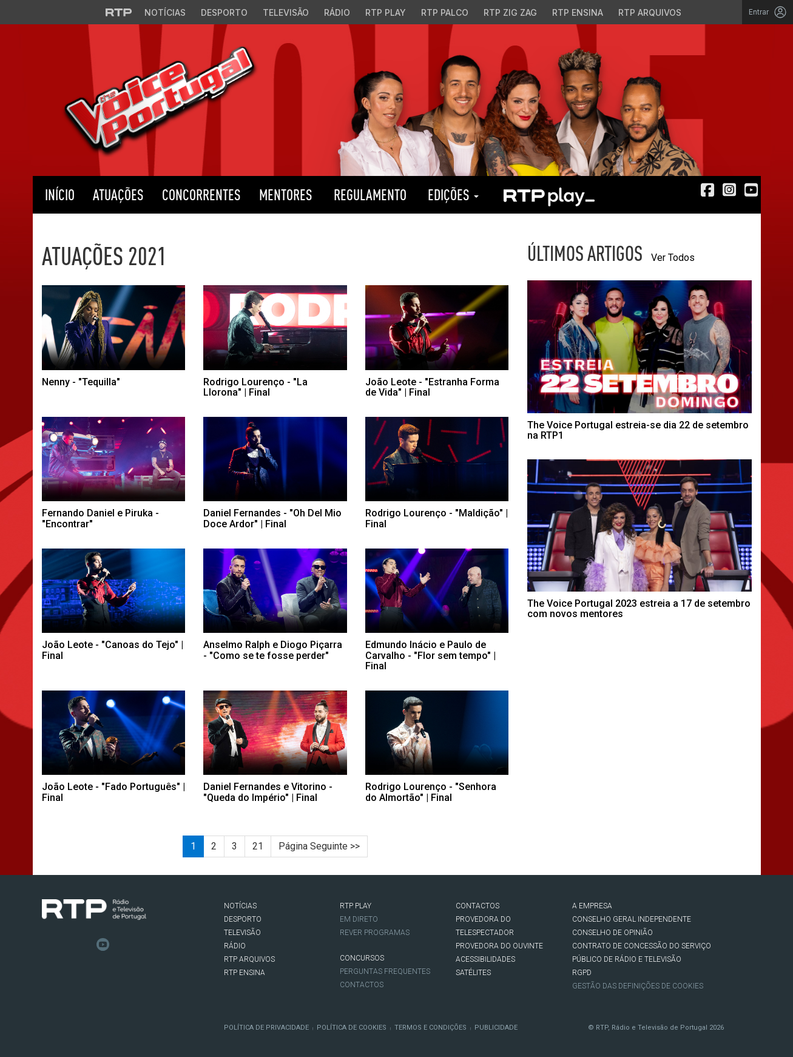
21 (257, 846)
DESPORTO (243, 919)
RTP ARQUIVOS (249, 959)
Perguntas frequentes (385, 971)
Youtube (103, 944)
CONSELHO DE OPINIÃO (612, 932)
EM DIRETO (359, 919)
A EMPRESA (592, 906)
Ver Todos (673, 257)
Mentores (285, 194)
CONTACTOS (477, 906)
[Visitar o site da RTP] (119, 12)
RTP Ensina (244, 972)
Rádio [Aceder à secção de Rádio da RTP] (337, 12)
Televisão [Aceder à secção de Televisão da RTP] (286, 12)
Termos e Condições (430, 1028)
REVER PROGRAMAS (375, 932)
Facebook (48, 944)
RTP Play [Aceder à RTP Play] (385, 12)
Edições (452, 194)
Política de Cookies (351, 1028)
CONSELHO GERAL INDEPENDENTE (631, 919)
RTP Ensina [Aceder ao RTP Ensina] (577, 12)
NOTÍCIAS (240, 906)
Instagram (85, 944)
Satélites (473, 972)
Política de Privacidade (266, 1028)
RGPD (582, 972)
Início (58, 194)
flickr (121, 944)
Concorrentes (201, 194)
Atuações (118, 194)
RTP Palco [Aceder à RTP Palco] (444, 12)
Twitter (66, 944)
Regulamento (369, 194)
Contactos (361, 985)
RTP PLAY (548, 195)
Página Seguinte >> (319, 846)
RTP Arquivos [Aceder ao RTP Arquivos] (649, 12)
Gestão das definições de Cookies (637, 986)
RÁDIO (235, 946)
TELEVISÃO (242, 932)
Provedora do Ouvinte (499, 946)
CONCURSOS (362, 958)
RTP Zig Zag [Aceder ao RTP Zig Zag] (510, 12)
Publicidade (496, 1028)
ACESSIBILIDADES (485, 959)
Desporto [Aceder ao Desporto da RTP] (224, 12)
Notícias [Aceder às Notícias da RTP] (165, 12)
